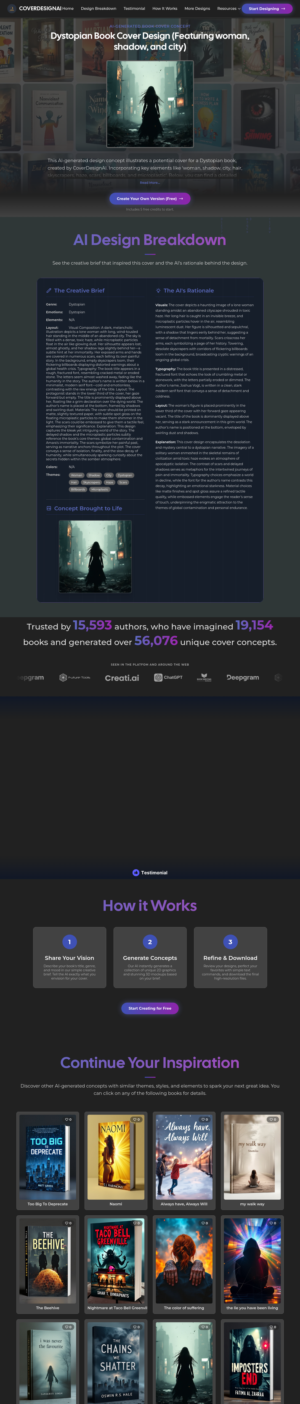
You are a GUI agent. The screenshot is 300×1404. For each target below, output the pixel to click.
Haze (109, 482)
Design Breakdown (98, 8)
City (109, 475)
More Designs (197, 8)
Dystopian (125, 475)
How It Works (164, 8)
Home (68, 8)
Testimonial (134, 8)
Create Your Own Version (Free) (150, 198)
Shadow (94, 475)
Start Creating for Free (150, 1008)
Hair (74, 482)
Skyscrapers (91, 482)
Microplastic (99, 489)
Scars (123, 482)
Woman (76, 475)
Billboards (78, 489)
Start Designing (267, 8)
